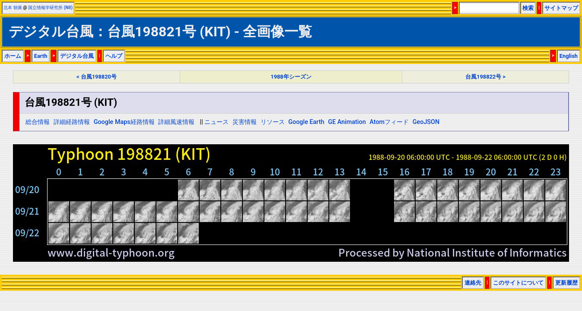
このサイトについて (518, 282)
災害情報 (244, 122)
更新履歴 (566, 282)
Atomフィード (389, 122)
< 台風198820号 (96, 76)
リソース (273, 122)
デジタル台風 (77, 56)
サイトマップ (561, 8)
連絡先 (472, 282)
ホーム (12, 56)
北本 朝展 (12, 7)
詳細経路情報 (72, 122)
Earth (41, 56)
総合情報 (37, 122)
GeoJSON (426, 122)
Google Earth (306, 122)
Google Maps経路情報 (124, 122)
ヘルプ (113, 56)
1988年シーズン (290, 76)
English (569, 56)
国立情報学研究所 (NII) (50, 7)
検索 (528, 8)
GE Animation (347, 122)
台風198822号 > (485, 76)
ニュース (216, 122)
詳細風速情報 (176, 122)
